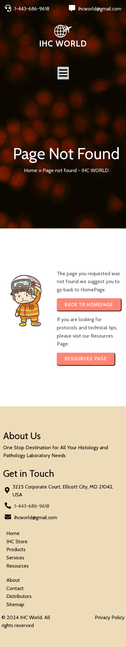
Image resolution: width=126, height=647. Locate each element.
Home (30, 170)
